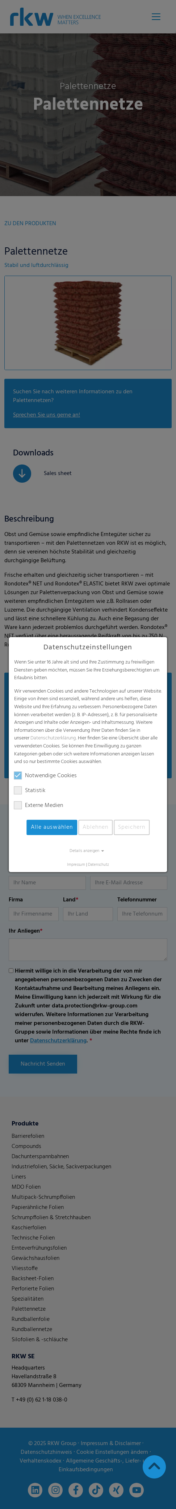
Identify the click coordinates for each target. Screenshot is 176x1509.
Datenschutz (98, 865)
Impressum (76, 865)
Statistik (29, 790)
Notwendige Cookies (45, 775)
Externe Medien (38, 805)
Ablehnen (95, 827)
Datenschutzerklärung (53, 738)
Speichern (131, 827)
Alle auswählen (52, 827)
